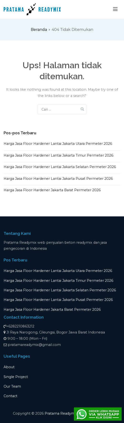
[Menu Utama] (115, 9)
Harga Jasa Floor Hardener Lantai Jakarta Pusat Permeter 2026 (58, 178)
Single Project (16, 377)
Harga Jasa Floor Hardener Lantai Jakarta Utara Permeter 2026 (58, 143)
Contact (10, 396)
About (9, 367)
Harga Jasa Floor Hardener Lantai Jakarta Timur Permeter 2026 (58, 155)
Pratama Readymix (61, 413)
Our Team (12, 386)
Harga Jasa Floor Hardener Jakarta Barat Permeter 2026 (52, 190)
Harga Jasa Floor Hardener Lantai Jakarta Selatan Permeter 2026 (60, 167)
